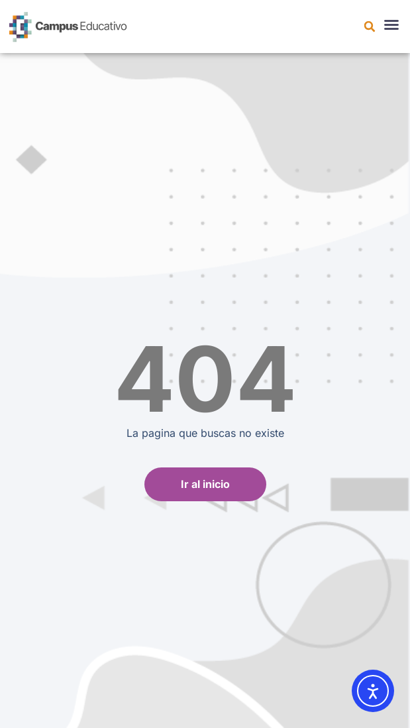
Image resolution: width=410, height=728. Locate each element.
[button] (370, 26)
